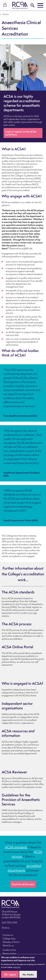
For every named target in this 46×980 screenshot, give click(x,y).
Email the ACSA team (23, 884)
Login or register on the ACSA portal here (20, 133)
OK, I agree (10, 976)
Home (5, 14)
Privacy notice (9, 953)
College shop (9, 938)
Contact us (8, 935)
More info (16, 969)
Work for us (8, 945)
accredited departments (24, 868)
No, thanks (28, 976)
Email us (5, 927)
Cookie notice (9, 949)
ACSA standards (16, 847)
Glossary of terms (11, 942)
